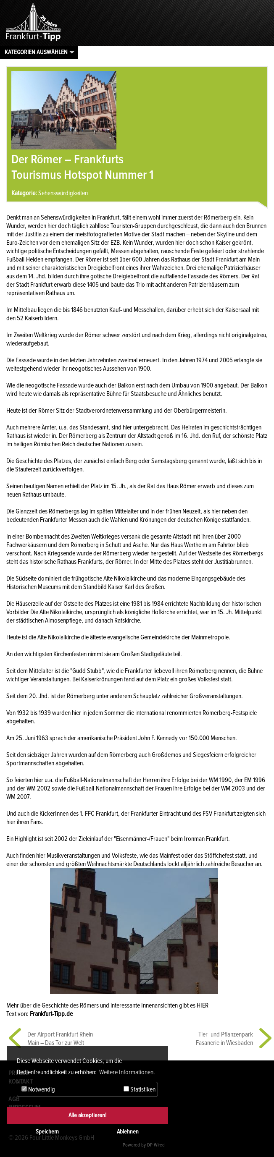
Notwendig (38, 1089)
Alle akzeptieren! (87, 1115)
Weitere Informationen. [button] (127, 1072)
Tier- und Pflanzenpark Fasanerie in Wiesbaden (224, 1038)
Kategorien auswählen (36, 52)
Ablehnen (128, 1131)
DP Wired (156, 1145)
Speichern (47, 1131)
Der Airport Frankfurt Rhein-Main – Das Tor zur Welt (61, 1038)
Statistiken (139, 1089)
